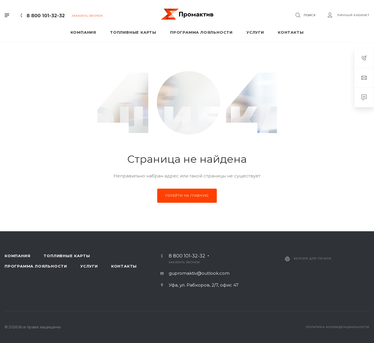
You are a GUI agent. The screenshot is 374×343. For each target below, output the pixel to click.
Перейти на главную (186, 196)
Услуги (89, 266)
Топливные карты (66, 255)
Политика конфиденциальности (337, 327)
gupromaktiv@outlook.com (199, 273)
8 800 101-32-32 (45, 15)
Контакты (124, 266)
